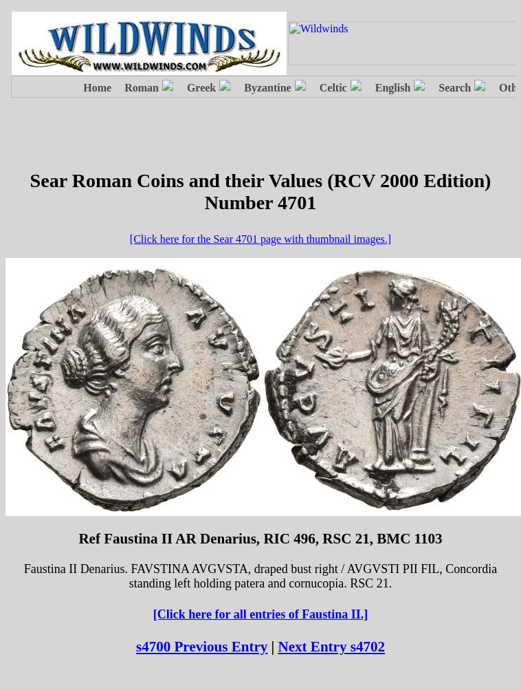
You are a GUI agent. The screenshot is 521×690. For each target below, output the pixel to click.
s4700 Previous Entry (201, 646)
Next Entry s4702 (332, 646)
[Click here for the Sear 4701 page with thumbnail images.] (260, 239)
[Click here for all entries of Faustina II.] (260, 614)
